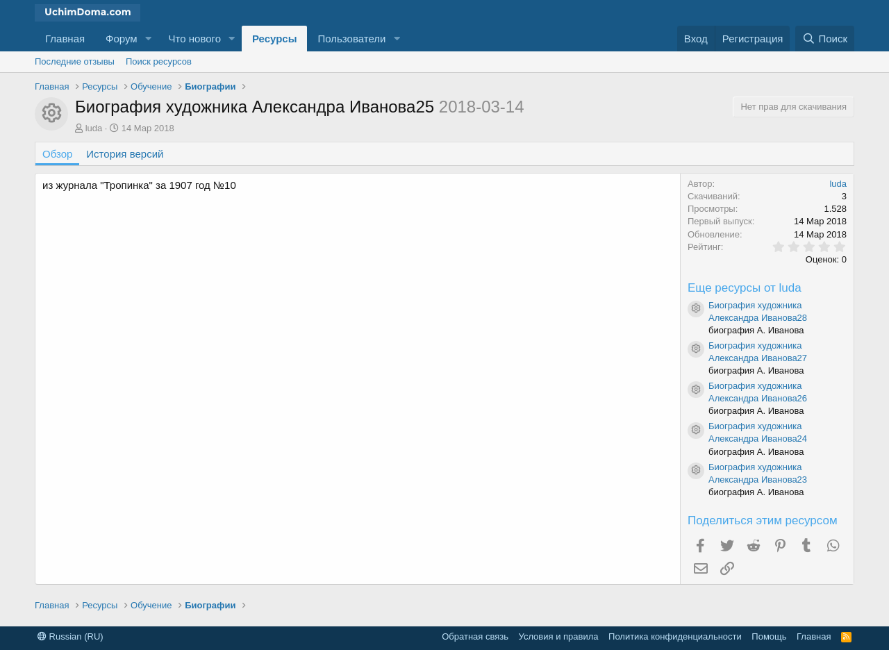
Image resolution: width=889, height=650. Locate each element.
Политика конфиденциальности (675, 636)
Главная (65, 38)
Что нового (195, 38)
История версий (124, 154)
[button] (148, 38)
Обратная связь (475, 636)
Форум (122, 38)
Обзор (57, 154)
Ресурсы (274, 38)
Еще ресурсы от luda (744, 287)
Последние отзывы (75, 61)
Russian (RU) (70, 636)
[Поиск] (824, 38)
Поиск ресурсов (159, 61)
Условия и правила (559, 636)
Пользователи (351, 38)
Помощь (768, 636)
